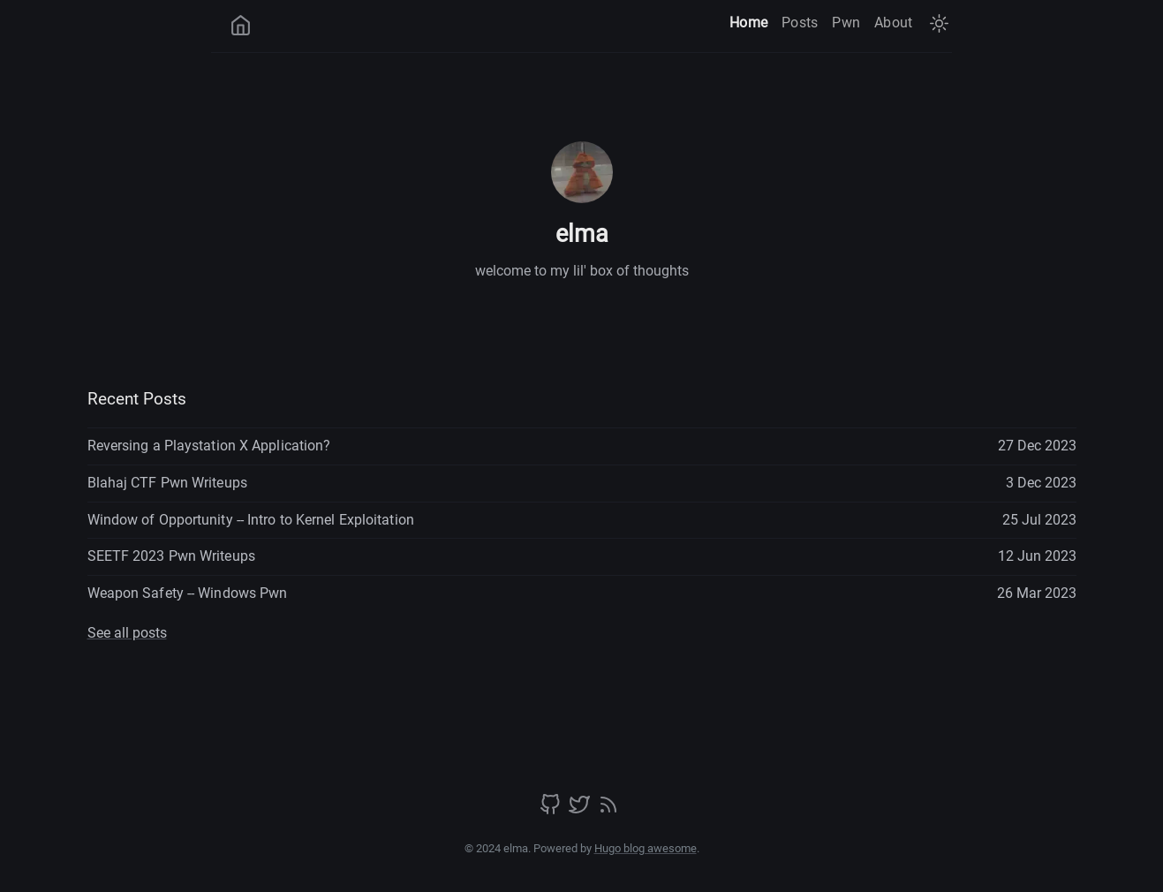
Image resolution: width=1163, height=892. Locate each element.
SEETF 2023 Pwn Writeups (171, 556)
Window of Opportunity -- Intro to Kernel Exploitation (250, 519)
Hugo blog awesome (645, 848)
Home (748, 22)
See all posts (127, 632)
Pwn (846, 22)
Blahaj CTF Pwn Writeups (167, 482)
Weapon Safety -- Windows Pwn (187, 593)
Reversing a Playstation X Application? (209, 445)
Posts (800, 22)
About (893, 22)
